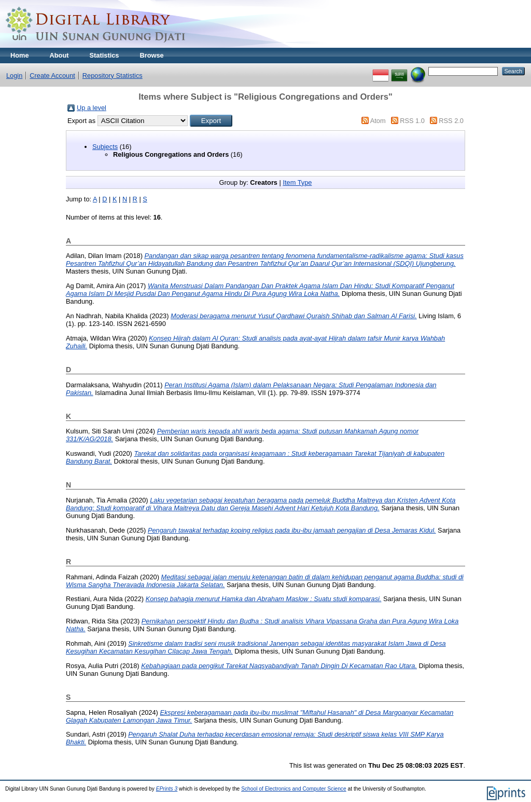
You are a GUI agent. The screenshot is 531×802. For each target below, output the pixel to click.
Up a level (91, 108)
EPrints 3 (167, 789)
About (59, 55)
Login (14, 75)
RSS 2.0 (451, 121)
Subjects (105, 147)
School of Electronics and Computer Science (293, 789)
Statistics (104, 55)
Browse (151, 55)
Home (19, 55)
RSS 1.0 (412, 121)
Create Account (52, 75)
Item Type (297, 182)
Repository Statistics (112, 75)
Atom (378, 121)
